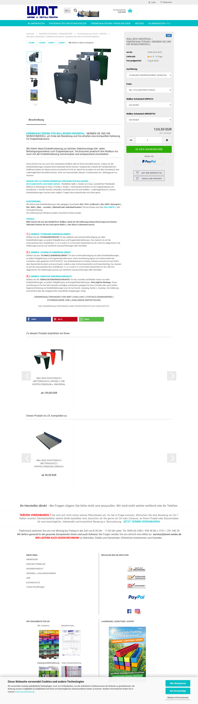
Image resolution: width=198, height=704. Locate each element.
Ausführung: (132, 69)
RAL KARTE (109, 207)
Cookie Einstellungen (35, 587)
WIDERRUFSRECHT (34, 569)
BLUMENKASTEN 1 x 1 (159, 23)
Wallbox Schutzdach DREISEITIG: (141, 114)
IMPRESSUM (32, 559)
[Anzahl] (149, 140)
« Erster (31, 42)
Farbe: (129, 84)
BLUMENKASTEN (36, 23)
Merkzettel (166, 2)
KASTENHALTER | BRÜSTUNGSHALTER (67, 23)
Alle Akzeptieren (178, 683)
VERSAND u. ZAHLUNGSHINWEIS (41, 573)
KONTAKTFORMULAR (35, 564)
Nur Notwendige (178, 691)
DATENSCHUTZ (33, 582)
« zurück (41, 42)
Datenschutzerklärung (24, 692)
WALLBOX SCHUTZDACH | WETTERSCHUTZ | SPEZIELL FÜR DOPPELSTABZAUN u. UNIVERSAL (48, 381)
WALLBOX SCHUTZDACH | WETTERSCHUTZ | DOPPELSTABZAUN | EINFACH (48, 463)
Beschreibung (36, 119)
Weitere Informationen (178, 697)
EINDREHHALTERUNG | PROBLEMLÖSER (110, 23)
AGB (28, 578)
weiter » (52, 42)
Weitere (139, 23)
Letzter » (62, 42)
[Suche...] (67, 10)
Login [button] (152, 2)
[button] (35, 104)
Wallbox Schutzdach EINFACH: (140, 99)
